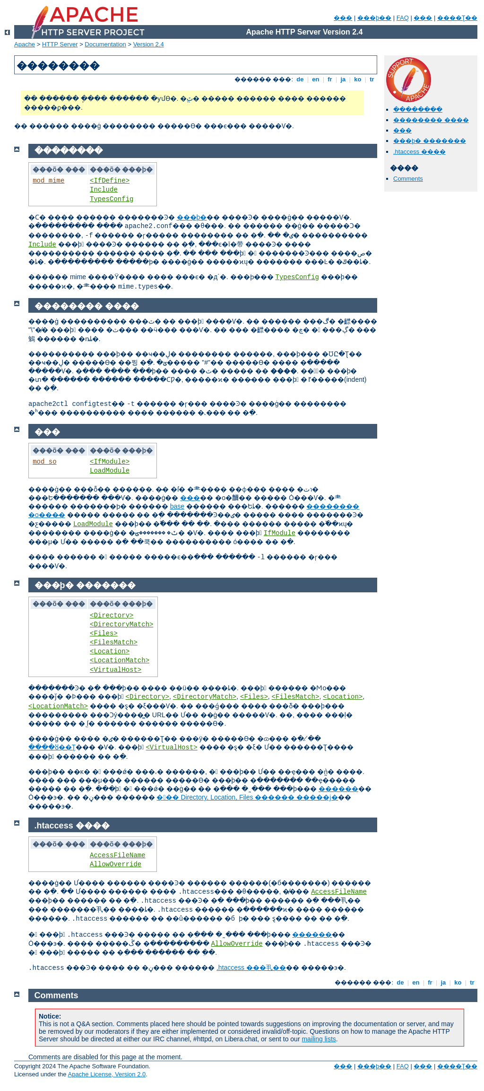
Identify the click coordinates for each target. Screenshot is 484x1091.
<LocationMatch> (119, 660)
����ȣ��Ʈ (52, 747)
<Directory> (111, 615)
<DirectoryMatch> (121, 624)
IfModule (279, 533)
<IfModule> (110, 462)
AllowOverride (115, 864)
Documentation (105, 44)
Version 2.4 (148, 44)
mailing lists (319, 1039)
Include (104, 190)
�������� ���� (431, 119)
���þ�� (374, 17)
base (177, 506)
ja (343, 79)
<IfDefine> (110, 181)
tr (372, 79)
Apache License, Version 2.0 (107, 1074)
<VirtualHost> (115, 670)
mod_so (44, 462)
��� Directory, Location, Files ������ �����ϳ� (247, 797)
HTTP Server (60, 44)
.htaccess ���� (419, 151)
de (300, 79)
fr (330, 79)
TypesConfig (111, 199)
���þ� (192, 217)
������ (338, 788)
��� (343, 17)
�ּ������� (417, 109)
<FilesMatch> (114, 642)
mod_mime (48, 181)
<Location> (110, 651)
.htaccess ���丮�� (251, 967)
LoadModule (110, 471)
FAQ (403, 17)
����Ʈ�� (457, 17)
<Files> (104, 633)
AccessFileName (118, 855)
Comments (408, 178)
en (316, 79)
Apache (24, 44)
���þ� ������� (429, 140)
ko (358, 79)
